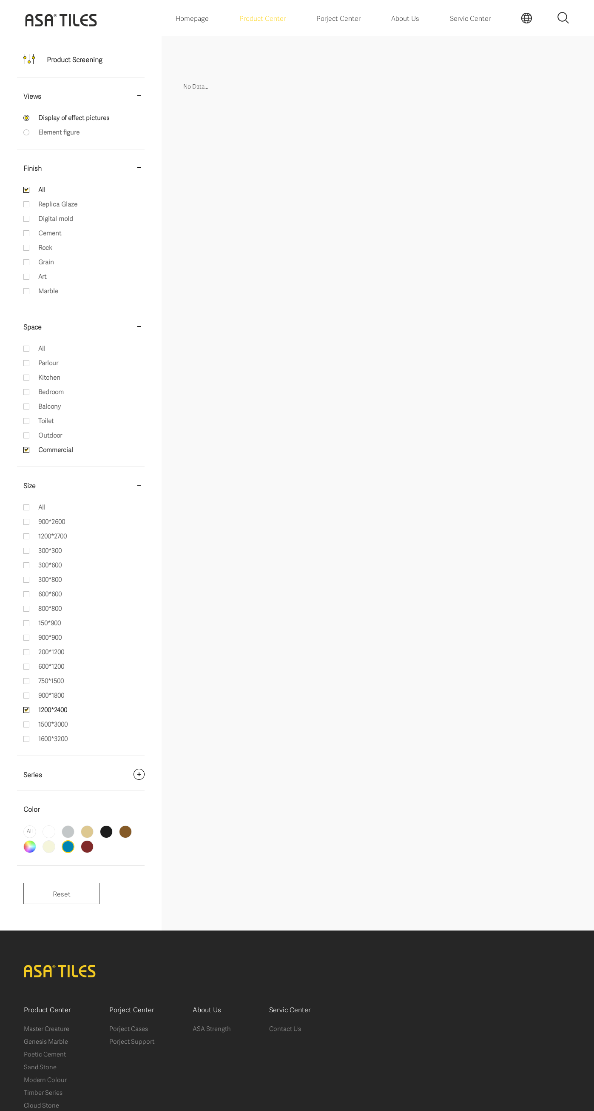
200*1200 (51, 651)
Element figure (59, 131)
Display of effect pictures (73, 117)
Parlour (48, 362)
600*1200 (51, 665)
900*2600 (51, 521)
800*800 (50, 608)
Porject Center (338, 18)
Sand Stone (40, 1066)
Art (42, 276)
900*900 (50, 636)
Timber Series (43, 1092)
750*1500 (51, 680)
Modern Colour (45, 1079)
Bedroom (51, 391)
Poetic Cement (45, 1053)
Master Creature (46, 1028)
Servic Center (470, 18)
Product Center (262, 18)
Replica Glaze (57, 203)
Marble (48, 290)
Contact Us (285, 1028)
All (41, 189)
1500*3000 (53, 723)
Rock (45, 247)
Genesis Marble (46, 1040)
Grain (46, 261)
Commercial (55, 449)
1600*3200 (53, 738)
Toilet (46, 420)
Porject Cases (128, 1028)
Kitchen (49, 376)
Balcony (49, 405)
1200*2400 (52, 709)
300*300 (50, 550)
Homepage (192, 18)
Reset (62, 893)
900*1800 (51, 694)
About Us (405, 18)
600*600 (50, 593)
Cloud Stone (41, 1104)
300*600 (50, 564)
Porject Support (131, 1040)
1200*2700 (52, 535)
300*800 (50, 579)
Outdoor (50, 434)
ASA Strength (212, 1028)
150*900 (49, 622)
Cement (49, 232)
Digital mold (55, 218)
